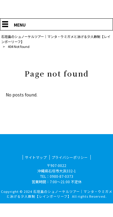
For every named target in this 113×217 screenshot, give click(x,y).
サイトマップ (36, 157)
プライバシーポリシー (70, 157)
